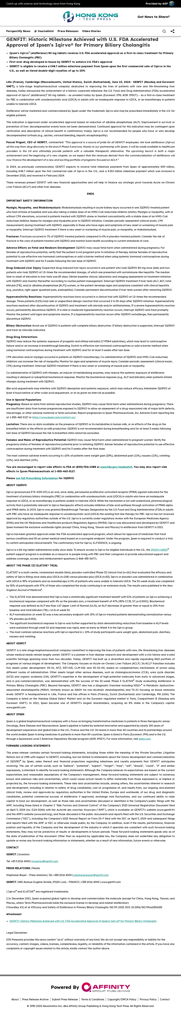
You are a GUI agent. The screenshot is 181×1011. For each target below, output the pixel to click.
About (15, 999)
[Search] (164, 31)
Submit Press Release (65, 999)
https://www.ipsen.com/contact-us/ (54, 417)
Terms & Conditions (92, 999)
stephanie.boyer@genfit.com (91, 875)
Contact (165, 999)
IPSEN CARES (159, 549)
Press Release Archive (35, 999)
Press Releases (68, 31)
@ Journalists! (44, 31)
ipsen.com (145, 738)
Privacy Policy (148, 999)
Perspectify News (18, 31)
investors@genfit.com (45, 861)
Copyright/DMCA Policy (121, 999)
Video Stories (91, 31)
